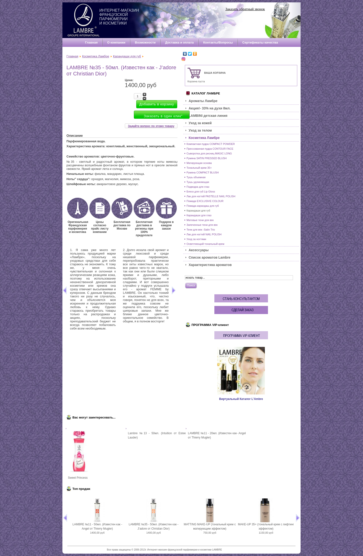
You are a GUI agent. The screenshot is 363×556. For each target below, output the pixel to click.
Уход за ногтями (196, 239)
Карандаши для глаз (199, 215)
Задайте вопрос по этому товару (151, 126)
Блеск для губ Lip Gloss (201, 191)
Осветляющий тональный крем (205, 243)
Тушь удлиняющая (198, 182)
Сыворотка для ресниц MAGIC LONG (209, 153)
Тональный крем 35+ (199, 167)
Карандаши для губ (127, 56)
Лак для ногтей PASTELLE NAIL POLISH (211, 196)
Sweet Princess (78, 477)
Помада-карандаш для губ (203, 205)
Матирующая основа (199, 163)
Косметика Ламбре (95, 56)
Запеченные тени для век (202, 224)
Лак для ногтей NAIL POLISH (204, 234)
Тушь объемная (196, 177)
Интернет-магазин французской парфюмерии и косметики (119, 16)
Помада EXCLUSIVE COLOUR (205, 201)
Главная (72, 56)
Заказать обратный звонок (245, 9)
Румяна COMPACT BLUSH (203, 172)
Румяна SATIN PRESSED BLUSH (207, 158)
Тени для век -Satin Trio (201, 229)
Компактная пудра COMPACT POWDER (211, 144)
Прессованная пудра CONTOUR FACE (210, 148)
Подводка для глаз (198, 186)
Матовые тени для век (200, 220)
